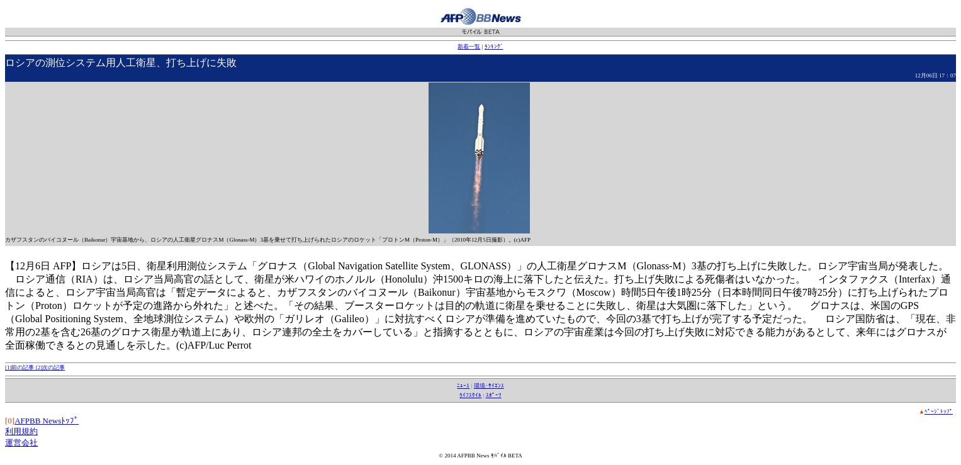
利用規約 (21, 431)
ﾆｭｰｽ (463, 386)
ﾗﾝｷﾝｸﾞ (494, 46)
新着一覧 (469, 46)
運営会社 (21, 442)
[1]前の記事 (20, 367)
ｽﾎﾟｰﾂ (494, 395)
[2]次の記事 (50, 367)
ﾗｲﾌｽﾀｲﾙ (470, 395)
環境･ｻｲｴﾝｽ (489, 386)
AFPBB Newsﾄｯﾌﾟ (46, 420)
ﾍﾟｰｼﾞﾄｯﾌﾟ (938, 411)
